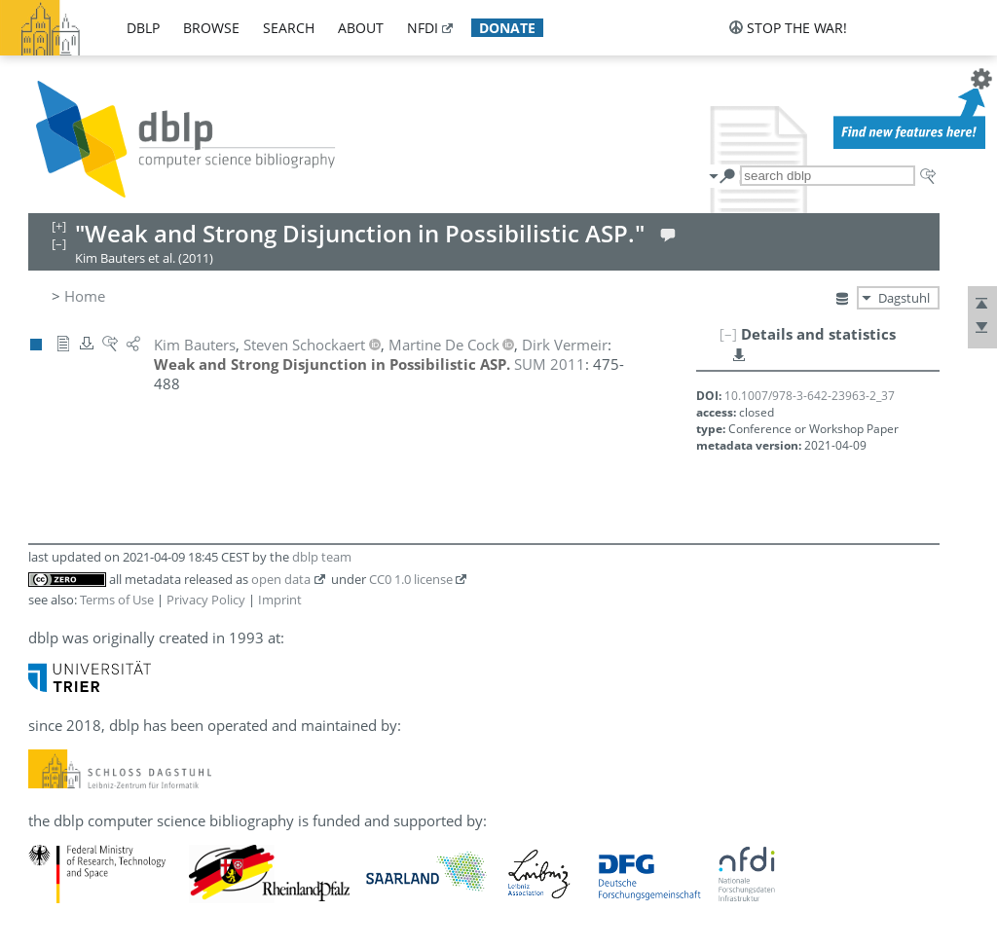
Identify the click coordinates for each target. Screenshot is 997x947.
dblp (143, 27)
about (361, 27)
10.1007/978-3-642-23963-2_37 (809, 395)
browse (211, 27)
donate (507, 27)
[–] (728, 334)
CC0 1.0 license (411, 579)
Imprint (280, 599)
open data (281, 579)
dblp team (321, 556)
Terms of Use (117, 599)
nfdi (422, 27)
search (288, 27)
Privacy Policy (205, 599)
